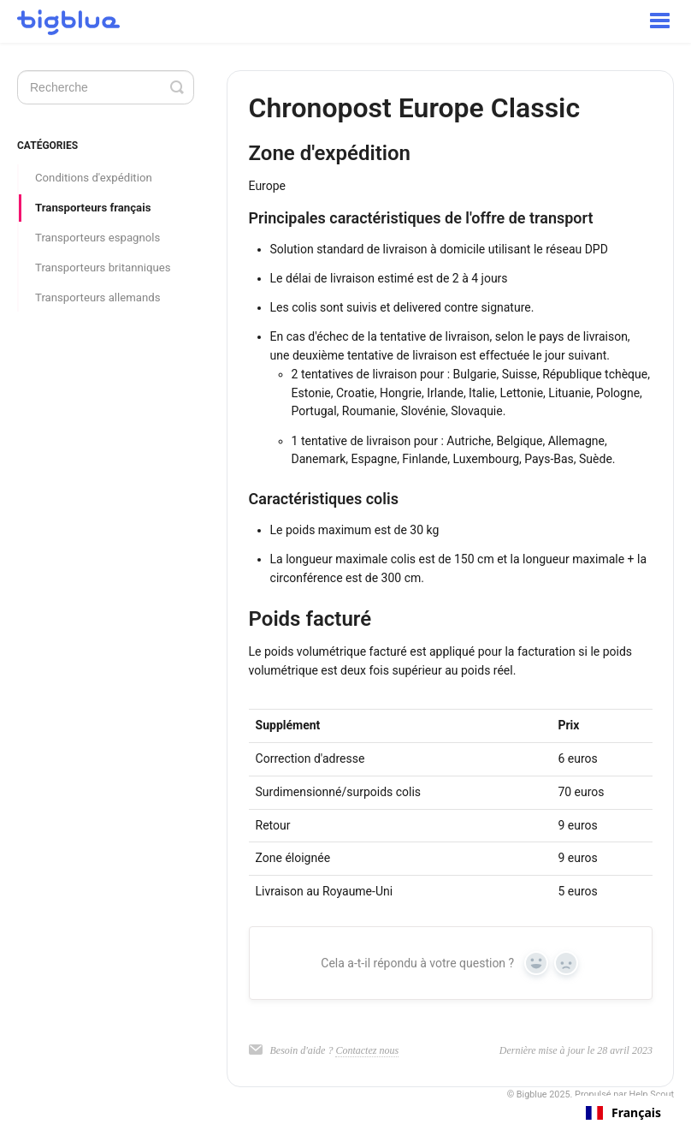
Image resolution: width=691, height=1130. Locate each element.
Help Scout (652, 1094)
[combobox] (623, 1113)
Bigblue (532, 1094)
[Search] (105, 87)
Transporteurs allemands (98, 297)
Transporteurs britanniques (103, 267)
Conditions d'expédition (93, 177)
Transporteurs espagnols (97, 237)
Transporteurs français (93, 207)
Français (623, 1113)
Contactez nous (367, 1050)
